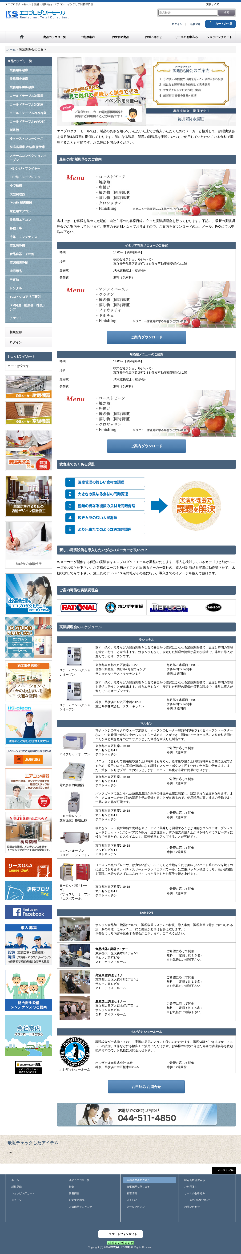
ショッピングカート (23, 1193)
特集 (71, 1186)
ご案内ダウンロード (146, 337)
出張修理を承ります (138, 1186)
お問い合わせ (192, 1206)
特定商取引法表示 (194, 1180)
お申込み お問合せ (146, 1087)
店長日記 (132, 1200)
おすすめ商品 (76, 1200)
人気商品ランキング (80, 1206)
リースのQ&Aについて (197, 1200)
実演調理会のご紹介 (138, 1180)
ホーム (15, 1180)
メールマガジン (136, 1206)
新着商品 (74, 1193)
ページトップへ (226, 1170)
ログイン (177, 24)
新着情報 (132, 1193)
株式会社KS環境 (119, 1247)
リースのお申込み (194, 1193)
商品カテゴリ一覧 (79, 1180)
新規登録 (195, 24)
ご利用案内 (190, 1186)
